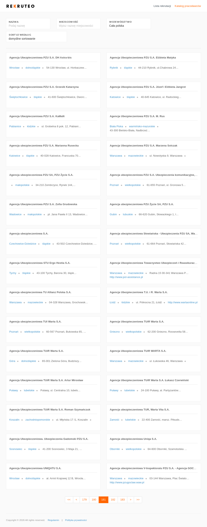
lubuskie (128, 214)
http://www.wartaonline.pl (182, 302)
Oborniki (115, 449)
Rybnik (114, 67)
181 (103, 499)
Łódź (113, 302)
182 (113, 499)
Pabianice (15, 126)
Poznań (114, 185)
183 (122, 499)
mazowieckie (136, 155)
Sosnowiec (15, 449)
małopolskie (22, 185)
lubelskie (29, 390)
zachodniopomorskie (37, 419)
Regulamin (53, 520)
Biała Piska (116, 126)
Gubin (113, 214)
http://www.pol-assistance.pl (126, 277)
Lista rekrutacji (162, 5)
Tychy (12, 273)
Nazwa (13, 21)
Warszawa (116, 155)
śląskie (128, 67)
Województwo (120, 21)
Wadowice (15, 214)
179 (84, 499)
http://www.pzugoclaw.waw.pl (127, 482)
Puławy (13, 390)
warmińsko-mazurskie (142, 126)
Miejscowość (68, 21)
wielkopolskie (133, 185)
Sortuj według (20, 34)
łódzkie (31, 126)
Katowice (115, 97)
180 (94, 499)
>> (137, 499)
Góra (12, 361)
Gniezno (115, 331)
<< (69, 499)
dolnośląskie (32, 67)
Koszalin (14, 419)
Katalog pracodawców (188, 5)
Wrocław (14, 67)
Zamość (114, 419)
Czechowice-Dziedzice (22, 243)
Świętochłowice (18, 97)
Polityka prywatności (76, 520)
